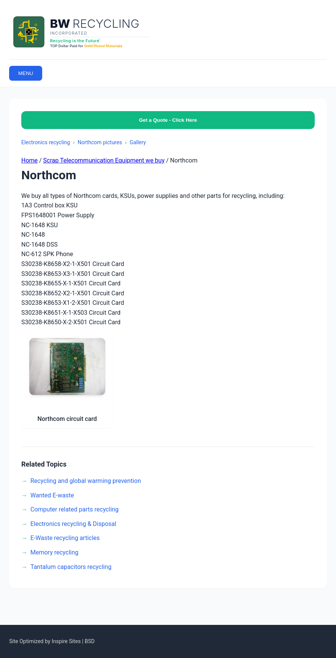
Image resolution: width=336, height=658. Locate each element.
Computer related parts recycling (74, 509)
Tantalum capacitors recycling (70, 566)
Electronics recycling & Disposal (73, 523)
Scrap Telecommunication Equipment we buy (104, 160)
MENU (25, 73)
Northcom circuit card (67, 418)
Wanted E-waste (52, 495)
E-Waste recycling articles (65, 538)
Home (29, 160)
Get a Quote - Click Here (168, 120)
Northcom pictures (100, 142)
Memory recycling (54, 552)
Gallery (138, 142)
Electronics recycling (45, 142)
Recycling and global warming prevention (85, 480)
